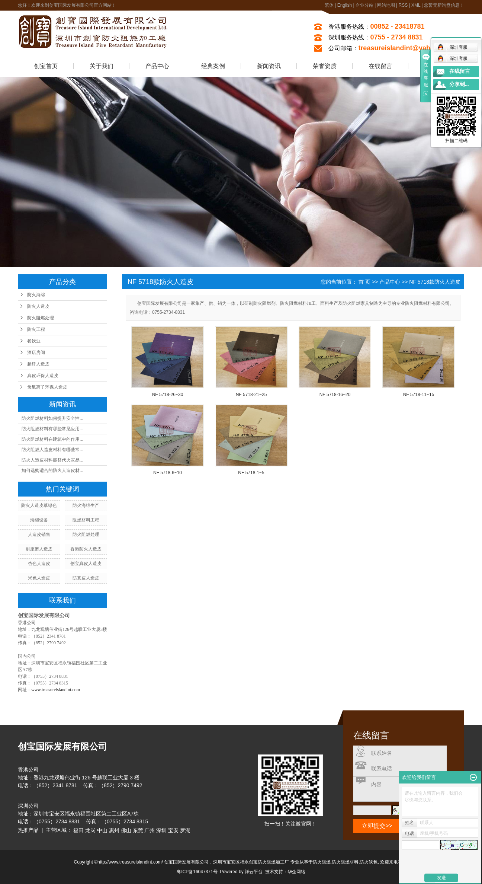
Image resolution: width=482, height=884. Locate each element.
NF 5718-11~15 (418, 394)
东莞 (138, 830)
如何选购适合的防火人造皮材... (52, 470)
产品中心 (157, 66)
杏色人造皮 (39, 563)
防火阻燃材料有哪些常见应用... (52, 428)
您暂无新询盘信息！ (444, 5)
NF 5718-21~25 (251, 394)
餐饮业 (34, 341)
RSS (403, 5)
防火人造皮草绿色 (39, 505)
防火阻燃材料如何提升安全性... (52, 418)
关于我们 (101, 66)
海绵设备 (39, 520)
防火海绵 (36, 294)
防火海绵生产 (86, 505)
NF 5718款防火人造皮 (434, 282)
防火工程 (36, 329)
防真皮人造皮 (86, 578)
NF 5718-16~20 (335, 394)
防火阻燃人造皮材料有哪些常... (52, 449)
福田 (78, 830)
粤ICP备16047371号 (197, 871)
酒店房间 (36, 352)
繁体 (329, 5)
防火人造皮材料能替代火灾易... (52, 460)
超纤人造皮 (38, 364)
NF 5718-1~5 (251, 472)
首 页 (364, 282)
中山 (102, 830)
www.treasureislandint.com (55, 689)
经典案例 (213, 66)
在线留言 (380, 66)
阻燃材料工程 (86, 520)
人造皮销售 (39, 534)
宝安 (173, 830)
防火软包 (368, 862)
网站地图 (386, 5)
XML (415, 5)
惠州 (114, 830)
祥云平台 (254, 871)
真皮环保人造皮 (42, 375)
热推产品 (28, 830)
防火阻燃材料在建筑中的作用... (52, 439)
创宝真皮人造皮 (86, 563)
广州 (149, 830)
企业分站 (364, 5)
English (344, 5)
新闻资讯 (269, 66)
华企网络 (296, 871)
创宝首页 (46, 66)
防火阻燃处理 (40, 317)
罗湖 (185, 830)
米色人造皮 (39, 578)
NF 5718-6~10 (167, 472)
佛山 (126, 830)
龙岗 (90, 830)
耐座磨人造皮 (39, 549)
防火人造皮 (38, 306)
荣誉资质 (325, 66)
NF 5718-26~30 (167, 394)
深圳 (161, 830)
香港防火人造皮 (86, 549)
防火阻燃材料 (345, 862)
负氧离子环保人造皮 (47, 387)
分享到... (459, 84)
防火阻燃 (322, 862)
